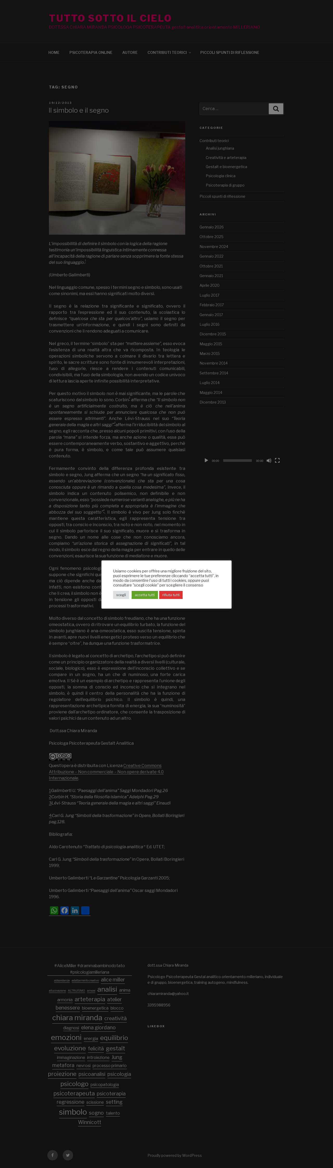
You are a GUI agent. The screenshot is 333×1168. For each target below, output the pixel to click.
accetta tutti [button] (145, 595)
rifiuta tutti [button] (171, 595)
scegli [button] (121, 595)
